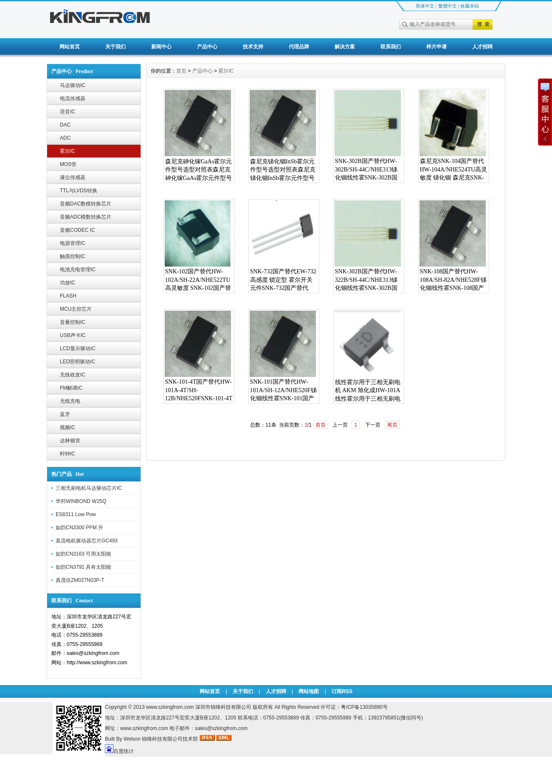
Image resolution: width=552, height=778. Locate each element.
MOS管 (68, 164)
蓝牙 (65, 414)
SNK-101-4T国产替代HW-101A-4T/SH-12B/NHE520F (198, 390)
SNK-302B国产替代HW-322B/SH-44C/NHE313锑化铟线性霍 (366, 279)
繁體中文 (447, 5)
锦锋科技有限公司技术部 (170, 739)
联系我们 (390, 47)
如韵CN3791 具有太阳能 (83, 567)
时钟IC (67, 454)
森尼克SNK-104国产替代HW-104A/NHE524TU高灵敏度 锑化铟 (453, 169)
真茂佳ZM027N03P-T (80, 580)
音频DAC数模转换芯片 (85, 204)
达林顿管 (70, 441)
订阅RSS (342, 691)
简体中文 (425, 5)
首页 (181, 71)
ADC (65, 138)
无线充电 (70, 401)
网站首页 (69, 47)
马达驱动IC (72, 85)
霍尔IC (67, 151)
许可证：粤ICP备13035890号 (354, 707)
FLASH (68, 296)
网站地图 (309, 691)
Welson (132, 739)
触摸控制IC (72, 256)
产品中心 (207, 47)
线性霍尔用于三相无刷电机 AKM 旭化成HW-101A (367, 386)
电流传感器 (72, 98)
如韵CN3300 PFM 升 (79, 528)
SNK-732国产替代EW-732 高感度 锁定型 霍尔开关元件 (283, 279)
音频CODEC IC (77, 230)
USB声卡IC (73, 335)
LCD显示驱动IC (78, 348)
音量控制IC (72, 322)
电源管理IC (72, 243)
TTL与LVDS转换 (78, 191)
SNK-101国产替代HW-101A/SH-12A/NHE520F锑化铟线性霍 (283, 390)
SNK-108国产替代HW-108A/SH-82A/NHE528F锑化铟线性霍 (453, 279)
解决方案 (345, 47)
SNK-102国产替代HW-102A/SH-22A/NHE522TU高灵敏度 (198, 279)
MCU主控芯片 (76, 309)
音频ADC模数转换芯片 (85, 217)
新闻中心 (161, 47)
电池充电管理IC (78, 269)
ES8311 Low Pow (76, 514)
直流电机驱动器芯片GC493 (87, 541)
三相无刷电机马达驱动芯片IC (89, 488)
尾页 (392, 425)
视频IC (67, 427)
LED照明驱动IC (77, 362)
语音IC (67, 112)
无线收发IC (72, 375)
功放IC (67, 283)
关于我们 (115, 47)
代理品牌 (299, 47)
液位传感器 (72, 177)
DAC (65, 125)
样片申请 (436, 47)
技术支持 (253, 47)
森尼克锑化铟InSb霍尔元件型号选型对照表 (282, 165)
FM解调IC (71, 388)
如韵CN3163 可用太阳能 (83, 554)
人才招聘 (482, 47)
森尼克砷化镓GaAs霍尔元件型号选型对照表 (198, 165)
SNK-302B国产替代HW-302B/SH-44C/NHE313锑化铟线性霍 (366, 169)
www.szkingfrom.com (170, 707)
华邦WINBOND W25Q (81, 501)
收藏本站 (469, 5)
